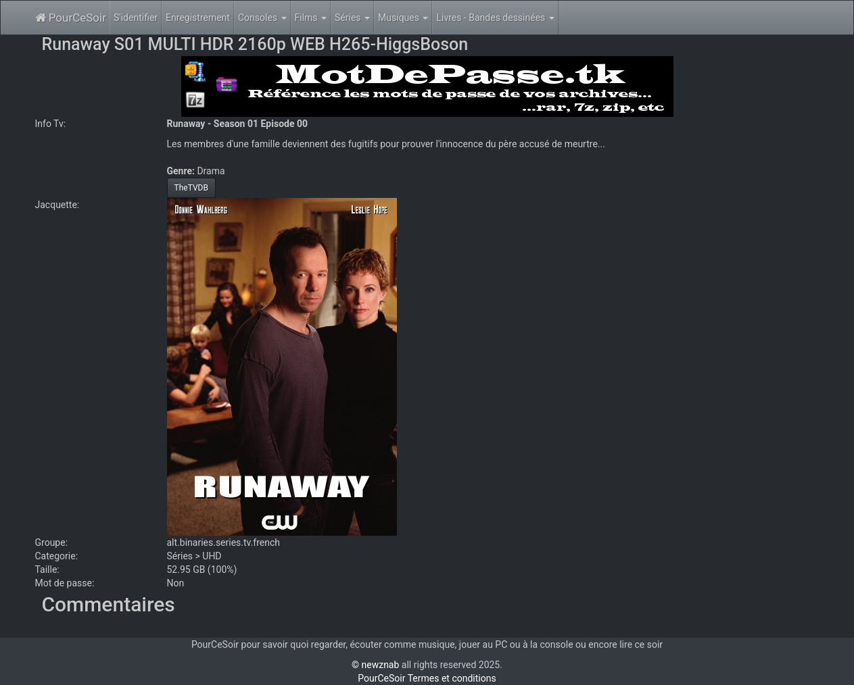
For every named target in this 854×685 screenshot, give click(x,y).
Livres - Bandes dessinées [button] (495, 17)
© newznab (375, 664)
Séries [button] (352, 17)
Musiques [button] (403, 17)
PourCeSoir (70, 17)
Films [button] (311, 17)
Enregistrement (198, 17)
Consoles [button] (262, 17)
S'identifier (136, 17)
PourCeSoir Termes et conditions (427, 678)
